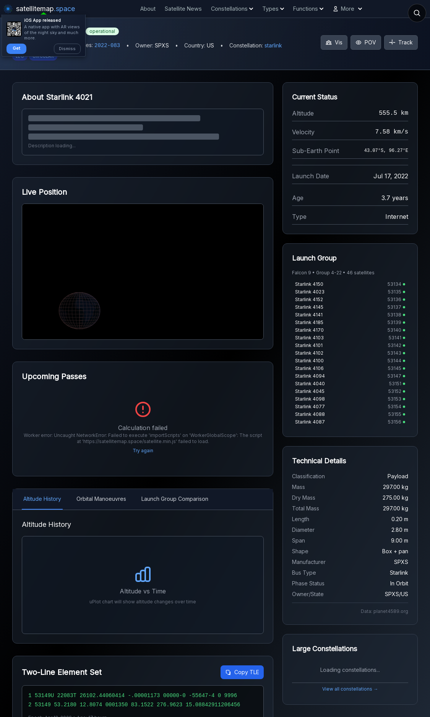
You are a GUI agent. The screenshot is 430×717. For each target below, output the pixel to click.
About (148, 8)
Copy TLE (242, 672)
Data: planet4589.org (384, 611)
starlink (273, 45)
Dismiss (67, 48)
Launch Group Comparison (174, 498)
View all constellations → (350, 689)
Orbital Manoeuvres (101, 498)
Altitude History (42, 498)
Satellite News (183, 8)
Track (401, 42)
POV (365, 42)
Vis (334, 42)
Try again (143, 450)
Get (16, 48)
